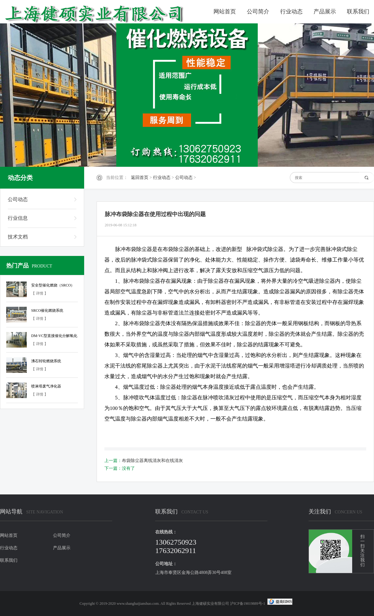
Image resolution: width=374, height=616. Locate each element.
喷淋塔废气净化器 (46, 386)
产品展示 (325, 11)
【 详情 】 (39, 293)
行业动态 (291, 11)
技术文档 (18, 236)
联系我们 (358, 11)
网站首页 (224, 11)
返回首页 (139, 177)
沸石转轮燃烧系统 (46, 361)
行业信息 (18, 218)
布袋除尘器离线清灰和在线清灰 (152, 460)
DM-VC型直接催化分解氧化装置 (54, 337)
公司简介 (258, 11)
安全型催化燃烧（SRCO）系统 (52, 286)
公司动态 (184, 177)
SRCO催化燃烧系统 (47, 310)
